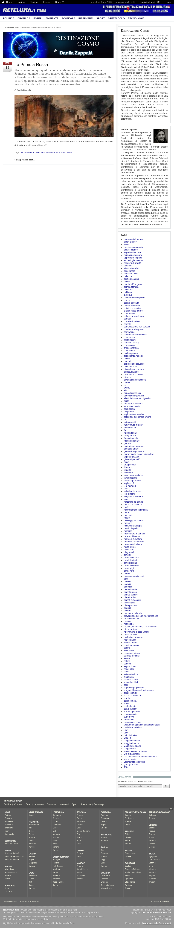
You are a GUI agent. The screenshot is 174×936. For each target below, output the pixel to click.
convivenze (129, 332)
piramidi (127, 608)
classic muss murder (133, 311)
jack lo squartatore (132, 480)
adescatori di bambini (134, 239)
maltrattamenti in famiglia (135, 510)
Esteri (37, 18)
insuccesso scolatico (133, 475)
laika (126, 488)
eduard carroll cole (132, 393)
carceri (127, 300)
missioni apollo (131, 528)
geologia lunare (131, 449)
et (125, 419)
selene (127, 661)
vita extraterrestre (132, 754)
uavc (126, 732)
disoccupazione (131, 372)
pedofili (127, 584)
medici (127, 518)
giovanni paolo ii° (132, 459)
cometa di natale (132, 321)
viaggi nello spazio (132, 746)
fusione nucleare (132, 441)
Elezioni (34, 2)
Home (9, 2)
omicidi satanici (131, 560)
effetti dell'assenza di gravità (137, 398)
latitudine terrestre (132, 491)
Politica (8, 18)
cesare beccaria (131, 303)
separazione (129, 666)
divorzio (127, 377)
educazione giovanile (134, 395)
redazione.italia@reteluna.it (157, 923)
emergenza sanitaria (133, 403)
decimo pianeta (131, 353)
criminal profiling (131, 342)
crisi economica (131, 348)
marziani (128, 515)
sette (126, 671)
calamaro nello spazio (134, 297)
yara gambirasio (131, 764)
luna (126, 499)
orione (127, 573)
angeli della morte (132, 252)
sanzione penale (131, 645)
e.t (125, 385)
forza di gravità (131, 438)
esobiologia (129, 409)
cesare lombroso (132, 305)
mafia (126, 507)
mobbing (128, 531)
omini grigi (129, 568)
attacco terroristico (132, 268)
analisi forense (131, 250)
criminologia (129, 345)
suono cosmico (131, 714)
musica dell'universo (133, 544)
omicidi (127, 555)
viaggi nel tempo (131, 743)
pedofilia (128, 587)
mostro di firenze (132, 536)
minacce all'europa (133, 526)
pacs (126, 579)
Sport (100, 18)
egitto (126, 401)
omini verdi (129, 571)
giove (126, 462)
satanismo (129, 650)
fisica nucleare (131, 433)
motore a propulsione (134, 541)
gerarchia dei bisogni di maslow (138, 454)
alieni (126, 244)
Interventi (86, 18)
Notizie (21, 2)
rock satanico (130, 640)
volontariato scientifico (134, 762)
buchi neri (128, 289)
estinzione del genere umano (137, 417)
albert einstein (130, 242)
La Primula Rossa (31, 64)
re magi (127, 621)
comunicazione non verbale (137, 327)
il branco (128, 467)
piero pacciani (130, 605)
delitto (127, 358)
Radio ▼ (59, 2)
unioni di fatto (130, 735)
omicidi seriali (130, 563)
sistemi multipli (131, 682)
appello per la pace (133, 258)
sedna (127, 658)
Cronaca (24, 18)
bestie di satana (131, 279)
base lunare (129, 271)
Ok (166, 786)
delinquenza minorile (133, 356)
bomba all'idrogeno (133, 284)
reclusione (129, 624)
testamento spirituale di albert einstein (142, 725)
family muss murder (133, 425)
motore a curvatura (133, 539)
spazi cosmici (130, 693)
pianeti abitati (130, 597)
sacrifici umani (130, 642)
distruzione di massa (133, 374)
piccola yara (129, 602)
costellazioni (129, 340)
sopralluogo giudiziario (134, 687)
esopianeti (129, 411)
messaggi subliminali (134, 520)
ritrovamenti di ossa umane (136, 632)
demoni (127, 361)
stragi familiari (130, 709)
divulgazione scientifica (135, 380)
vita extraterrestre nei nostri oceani (140, 756)
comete (127, 324)
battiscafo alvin (131, 273)
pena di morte (130, 589)
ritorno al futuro (131, 629)
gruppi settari (130, 464)
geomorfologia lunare (134, 451)
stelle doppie (130, 706)
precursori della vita (133, 613)
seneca (127, 664)
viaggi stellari (130, 748)
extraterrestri (130, 422)
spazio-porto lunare (133, 695)
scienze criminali (132, 656)
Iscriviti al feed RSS (150, 2)
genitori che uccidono (134, 446)
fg (125, 430)
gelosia (127, 443)
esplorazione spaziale (134, 414)
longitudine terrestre (133, 496)
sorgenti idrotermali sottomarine (139, 690)
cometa (127, 319)
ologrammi (129, 552)
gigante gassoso (131, 457)
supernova (129, 717)
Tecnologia (136, 18)
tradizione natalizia (132, 727)
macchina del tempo (133, 502)
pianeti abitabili (131, 595)
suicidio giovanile (132, 711)
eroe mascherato (132, 406)
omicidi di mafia (131, 557)
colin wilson (129, 313)
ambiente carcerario (133, 247)
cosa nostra (129, 337)
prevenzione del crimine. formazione (141, 616)
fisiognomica (130, 435)
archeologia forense (133, 260)
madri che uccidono (133, 504)
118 (125, 767)
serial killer (129, 669)
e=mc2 (127, 388)
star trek (128, 698)
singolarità (129, 677)
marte (126, 512)
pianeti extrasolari (132, 600)
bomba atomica (131, 287)
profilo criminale (131, 618)
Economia (68, 18)
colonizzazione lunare (134, 316)
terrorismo (129, 719)
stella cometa (130, 701)
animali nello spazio (133, 255)
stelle (126, 703)
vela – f (127, 738)
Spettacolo (116, 18)
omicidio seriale (131, 565)
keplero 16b (129, 483)
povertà (127, 610)
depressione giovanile (134, 364)
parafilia (127, 581)
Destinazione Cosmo (135, 30)
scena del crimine (132, 653)
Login (168, 2)
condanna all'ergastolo (134, 329)
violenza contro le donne (135, 751)
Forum (46, 2)
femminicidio (130, 427)
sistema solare (131, 679)
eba (125, 390)
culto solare (129, 350)
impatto (127, 470)
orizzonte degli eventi (134, 576)
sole (126, 685)
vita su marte (130, 759)
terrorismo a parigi (132, 722)
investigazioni (130, 478)
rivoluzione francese (133, 637)
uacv (126, 730)
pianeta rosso (130, 592)
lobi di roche (129, 494)
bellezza (128, 276)
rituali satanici (130, 634)
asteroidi (128, 265)
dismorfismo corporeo (134, 369)
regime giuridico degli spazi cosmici (140, 626)
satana (127, 648)
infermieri (128, 472)
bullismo (128, 292)
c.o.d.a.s (128, 295)
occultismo (129, 549)
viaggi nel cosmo (132, 740)
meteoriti (128, 523)
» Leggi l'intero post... (24, 160)
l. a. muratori (130, 486)
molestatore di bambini (134, 533)
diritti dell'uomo (131, 366)
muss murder (130, 547)
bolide (127, 281)
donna (127, 382)
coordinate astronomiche (135, 334)
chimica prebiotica (132, 308)
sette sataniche (131, 674)
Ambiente (51, 18)
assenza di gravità (132, 263)
